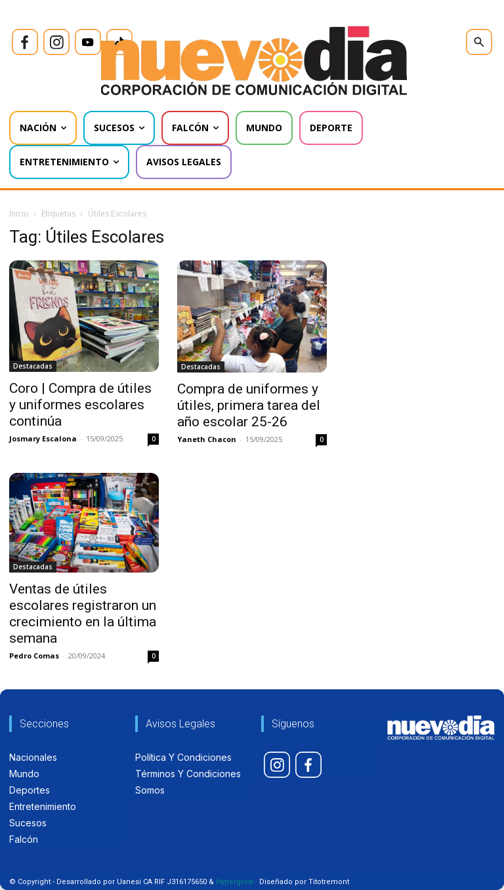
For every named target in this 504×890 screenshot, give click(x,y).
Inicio (19, 213)
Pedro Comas (34, 655)
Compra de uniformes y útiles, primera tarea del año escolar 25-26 (248, 405)
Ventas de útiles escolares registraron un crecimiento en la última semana (82, 613)
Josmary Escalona (43, 438)
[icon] (25, 42)
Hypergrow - (236, 882)
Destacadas (32, 366)
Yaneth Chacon (206, 439)
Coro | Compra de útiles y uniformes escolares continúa (80, 404)
